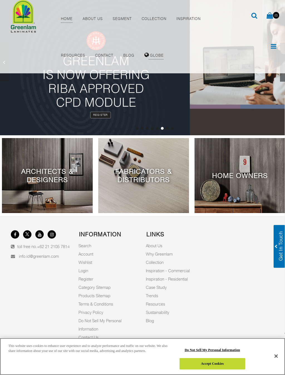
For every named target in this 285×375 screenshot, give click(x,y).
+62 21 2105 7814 (53, 246)
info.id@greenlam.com (39, 256)
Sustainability (157, 312)
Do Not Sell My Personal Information (212, 350)
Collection (155, 262)
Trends (152, 295)
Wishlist (85, 262)
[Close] (276, 356)
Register (100, 114)
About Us (154, 245)
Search (84, 245)
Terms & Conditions (95, 303)
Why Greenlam (159, 253)
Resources (155, 303)
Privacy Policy (90, 312)
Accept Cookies (212, 364)
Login (83, 270)
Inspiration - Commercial (168, 270)
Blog (150, 320)
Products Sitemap (94, 295)
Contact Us (88, 337)
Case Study (156, 287)
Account (85, 253)
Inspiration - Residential (167, 278)
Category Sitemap (94, 287)
